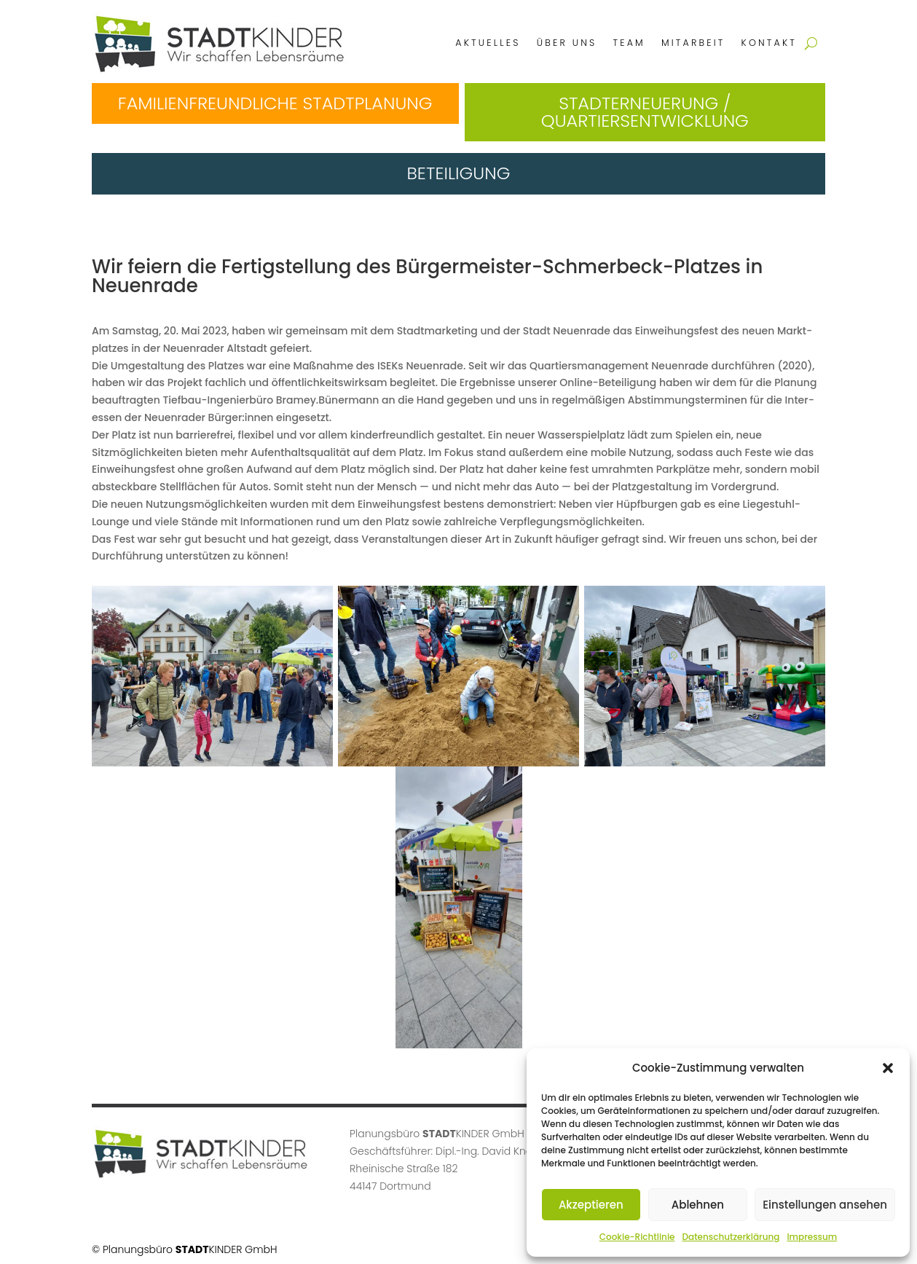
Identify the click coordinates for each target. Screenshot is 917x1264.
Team (629, 42)
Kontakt (769, 42)
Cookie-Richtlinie (637, 1236)
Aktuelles (487, 42)
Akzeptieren (591, 1204)
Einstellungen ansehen (825, 1204)
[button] (888, 1068)
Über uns (567, 42)
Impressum (812, 1236)
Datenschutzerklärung (730, 1236)
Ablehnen (698, 1204)
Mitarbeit (693, 42)
